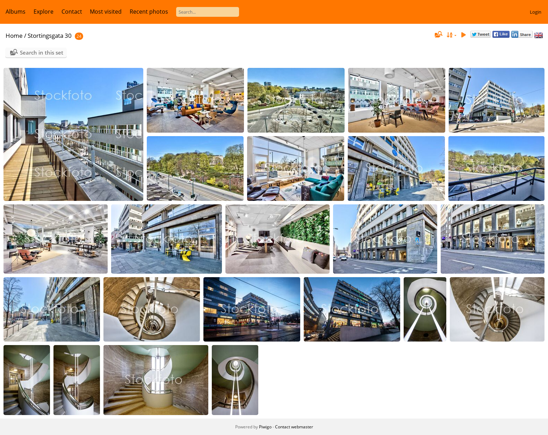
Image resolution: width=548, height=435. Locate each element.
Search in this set (41, 52)
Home (14, 35)
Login (535, 12)
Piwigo (265, 427)
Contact (72, 11)
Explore (43, 11)
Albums (16, 11)
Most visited (106, 11)
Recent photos (149, 11)
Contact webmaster (294, 427)
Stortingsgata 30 (50, 35)
